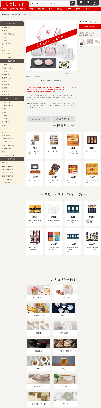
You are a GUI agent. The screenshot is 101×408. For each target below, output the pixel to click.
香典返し (59, 9)
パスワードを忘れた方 (8, 34)
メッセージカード (7, 47)
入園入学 (87, 9)
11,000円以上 (6, 182)
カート (81, 4)
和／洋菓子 (5, 122)
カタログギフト (6, 102)
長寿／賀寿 (5, 91)
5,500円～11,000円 (8, 179)
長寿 (50, 9)
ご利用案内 (5, 40)
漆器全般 (4, 119)
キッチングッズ (6, 142)
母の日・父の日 (6, 68)
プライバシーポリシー (65, 382)
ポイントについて (7, 57)
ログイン (88, 4)
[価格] (47, 3)
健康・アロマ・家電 (8, 145)
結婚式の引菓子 (17, 14)
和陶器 (4, 109)
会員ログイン (6, 30)
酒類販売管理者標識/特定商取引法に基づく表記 (39, 382)
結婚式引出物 (14, 9)
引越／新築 (5, 84)
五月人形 (68, 9)
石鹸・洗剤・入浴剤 (8, 138)
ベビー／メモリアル (8, 155)
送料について (6, 50)
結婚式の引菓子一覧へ (63, 119)
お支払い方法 (6, 54)
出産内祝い (4, 9)
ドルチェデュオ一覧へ (39, 119)
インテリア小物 (6, 148)
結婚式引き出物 (6, 78)
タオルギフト (6, 132)
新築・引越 (41, 9)
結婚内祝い (23, 9)
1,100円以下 (5, 163)
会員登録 (95, 4)
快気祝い (32, 9)
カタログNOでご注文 (8, 37)
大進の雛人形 (51, 397)
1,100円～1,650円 (7, 166)
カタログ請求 (79, 382)
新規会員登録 (6, 27)
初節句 (78, 9)
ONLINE (7, 14)
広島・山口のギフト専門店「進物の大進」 (50, 394)
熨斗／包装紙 (6, 44)
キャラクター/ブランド (9, 105)
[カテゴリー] (36, 3)
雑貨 (3, 152)
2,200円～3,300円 (7, 173)
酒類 (3, 128)
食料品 (4, 125)
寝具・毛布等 (6, 135)
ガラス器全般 (6, 115)
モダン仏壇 (5, 94)
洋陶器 (4, 112)
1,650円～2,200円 (7, 169)
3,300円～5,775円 (7, 176)
